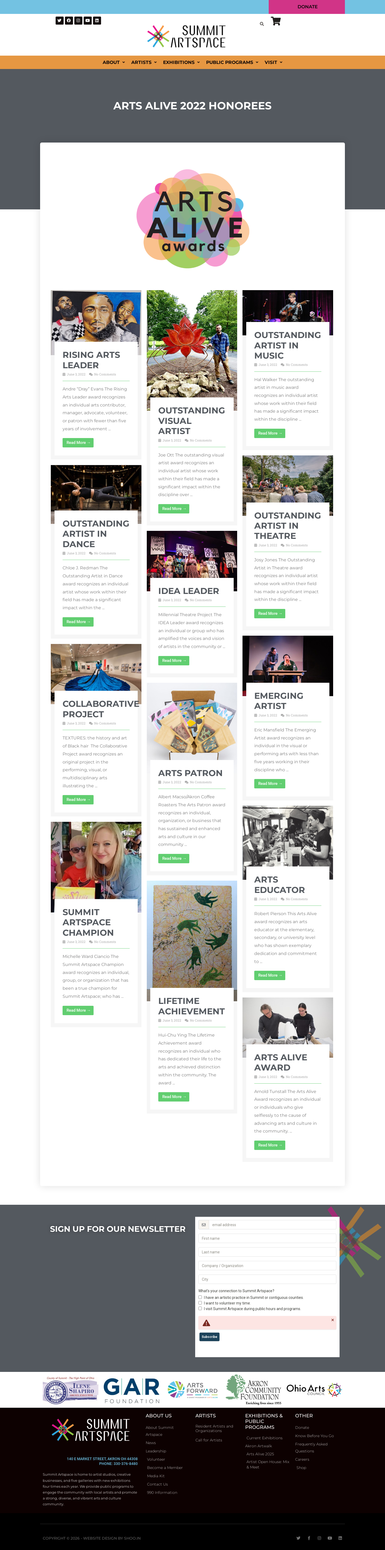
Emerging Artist (278, 700)
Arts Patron (190, 773)
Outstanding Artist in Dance (96, 533)
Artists (144, 62)
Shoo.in (132, 1538)
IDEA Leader (188, 591)
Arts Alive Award (280, 1062)
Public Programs (232, 62)
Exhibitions (181, 62)
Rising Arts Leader (91, 360)
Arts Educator (279, 884)
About (114, 62)
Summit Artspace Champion (88, 922)
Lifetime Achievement (191, 1006)
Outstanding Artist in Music (287, 345)
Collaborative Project (101, 709)
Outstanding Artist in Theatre (287, 525)
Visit (273, 62)
